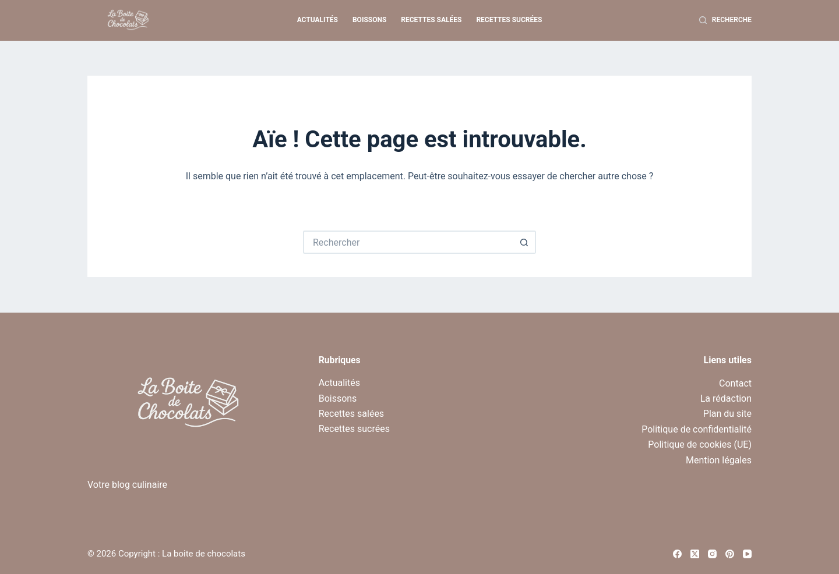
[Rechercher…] (408, 242)
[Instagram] (712, 554)
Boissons (369, 20)
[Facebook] (677, 554)
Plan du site (727, 413)
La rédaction (726, 398)
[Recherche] (725, 20)
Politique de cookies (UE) (700, 444)
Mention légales (719, 460)
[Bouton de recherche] (524, 242)
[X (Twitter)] (694, 554)
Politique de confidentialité (696, 429)
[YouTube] (747, 554)
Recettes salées (431, 20)
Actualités (317, 20)
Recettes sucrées (509, 20)
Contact (735, 383)
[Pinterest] (729, 554)
